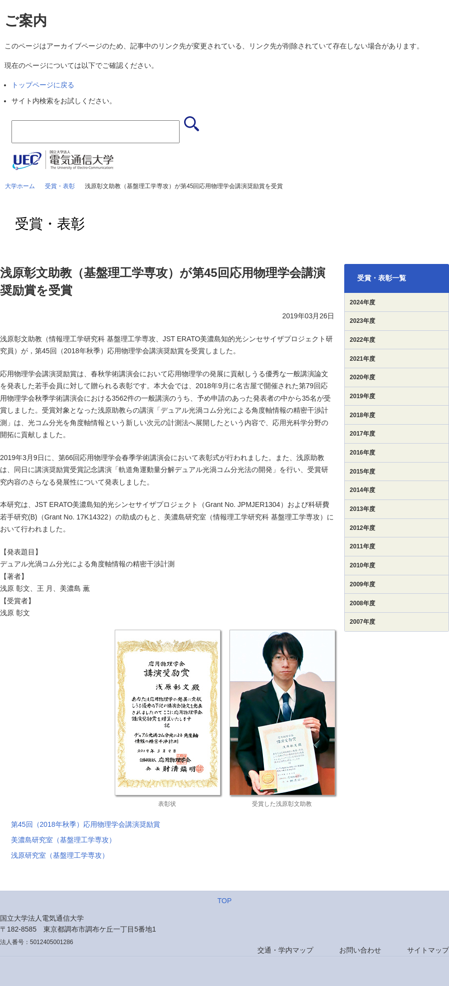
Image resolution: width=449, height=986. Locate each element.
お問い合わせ (360, 950)
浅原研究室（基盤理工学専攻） (60, 855)
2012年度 (362, 527)
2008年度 (362, 603)
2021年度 (362, 358)
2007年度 (362, 621)
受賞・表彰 (60, 186)
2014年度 (362, 490)
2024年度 (362, 302)
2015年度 (362, 471)
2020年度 (362, 377)
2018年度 (362, 415)
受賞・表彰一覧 (381, 278)
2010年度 (362, 565)
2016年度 (362, 452)
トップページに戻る (42, 85)
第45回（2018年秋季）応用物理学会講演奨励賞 (85, 824)
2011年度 (362, 546)
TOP (225, 901)
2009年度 (362, 584)
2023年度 (362, 320)
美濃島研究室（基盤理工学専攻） (63, 840)
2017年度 (362, 433)
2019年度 (362, 396)
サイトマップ (428, 950)
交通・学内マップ (285, 950)
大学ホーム (20, 186)
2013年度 (362, 508)
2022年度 (362, 339)
